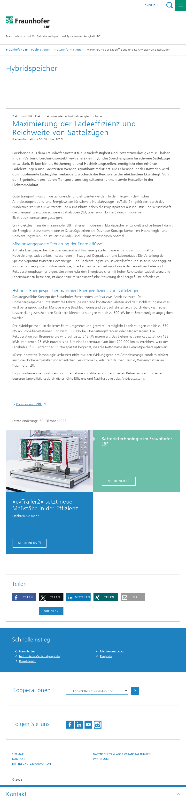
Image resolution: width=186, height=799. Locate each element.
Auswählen (135, 691)
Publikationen (41, 49)
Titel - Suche (169, 5)
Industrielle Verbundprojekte (39, 656)
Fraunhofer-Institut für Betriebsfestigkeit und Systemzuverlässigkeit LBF (53, 36)
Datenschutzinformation (31, 763)
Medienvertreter (112, 651)
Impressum (100, 759)
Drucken (51, 611)
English (151, 5)
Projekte (106, 656)
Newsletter (27, 651)
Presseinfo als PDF (29, 404)
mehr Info (116, 481)
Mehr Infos (27, 543)
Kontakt (18, 759)
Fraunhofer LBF (17, 49)
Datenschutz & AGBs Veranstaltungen (122, 754)
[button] (24, 597)
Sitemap (17, 754)
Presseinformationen (69, 49)
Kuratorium (27, 661)
